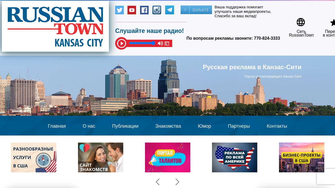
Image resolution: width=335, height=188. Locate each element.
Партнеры (239, 126)
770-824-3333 (267, 38)
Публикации (125, 126)
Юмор (204, 126)
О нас (89, 126)
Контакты (277, 126)
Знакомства (168, 126)
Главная (57, 126)
